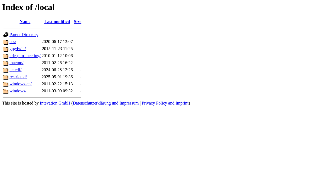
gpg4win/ (17, 48)
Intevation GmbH (55, 103)
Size (77, 21)
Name (24, 21)
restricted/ (18, 76)
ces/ (12, 41)
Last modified (57, 21)
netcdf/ (15, 69)
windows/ (17, 91)
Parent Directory (23, 34)
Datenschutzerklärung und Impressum (106, 103)
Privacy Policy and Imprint (165, 103)
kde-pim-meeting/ (25, 55)
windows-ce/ (20, 84)
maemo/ (16, 62)
